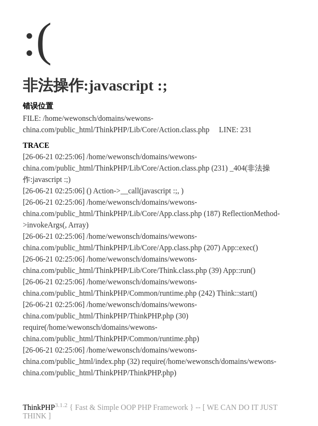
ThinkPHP (39, 407)
